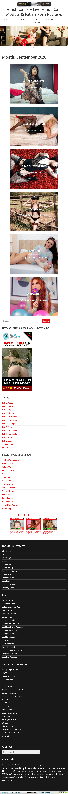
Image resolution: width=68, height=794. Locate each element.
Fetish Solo (7, 437)
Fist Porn (6, 699)
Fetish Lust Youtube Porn (12, 689)
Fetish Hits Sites (8, 686)
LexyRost (34, 251)
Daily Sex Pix (7, 679)
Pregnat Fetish (8, 578)
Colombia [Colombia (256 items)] (6, 768)
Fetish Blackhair (9, 410)
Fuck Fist (5, 640)
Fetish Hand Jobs (9, 423)
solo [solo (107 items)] (12, 777)
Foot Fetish (6, 564)
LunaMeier (34, 293)
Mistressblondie (34, 123)
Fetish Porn (7, 561)
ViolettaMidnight (9, 481)
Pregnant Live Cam (10, 653)
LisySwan (6, 494)
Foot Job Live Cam (9, 633)
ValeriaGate (7, 467)
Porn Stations (8, 716)
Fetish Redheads (9, 434)
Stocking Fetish (8, 584)
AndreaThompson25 (11, 460)
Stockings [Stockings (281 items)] (29, 777)
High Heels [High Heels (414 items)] (8, 771)
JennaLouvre (7, 484)
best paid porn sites (10, 669)
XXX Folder (7, 736)
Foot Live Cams (8, 637)
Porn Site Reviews (9, 713)
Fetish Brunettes (9, 416)
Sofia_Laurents (9, 487)
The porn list (7, 726)
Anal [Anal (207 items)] (4, 765)
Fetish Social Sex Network (13, 696)
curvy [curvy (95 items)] (17, 768)
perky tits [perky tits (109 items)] (19, 774)
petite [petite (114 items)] (24, 775)
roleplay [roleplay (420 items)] (30, 774)
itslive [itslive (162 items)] (24, 771)
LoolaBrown (7, 498)
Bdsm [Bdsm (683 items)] (14, 765)
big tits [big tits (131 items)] (21, 765)
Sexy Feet (6, 581)
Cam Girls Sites (8, 676)
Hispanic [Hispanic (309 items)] (18, 771)
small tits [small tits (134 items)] (8, 778)
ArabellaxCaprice (34, 166)
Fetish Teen (7, 441)
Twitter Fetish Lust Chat (12, 733)
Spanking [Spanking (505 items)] (19, 777)
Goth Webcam (8, 643)
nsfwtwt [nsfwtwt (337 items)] (13, 774)
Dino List (6, 683)
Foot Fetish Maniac (10, 630)
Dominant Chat (8, 603)
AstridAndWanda (10, 505)
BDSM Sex (6, 551)
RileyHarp (6, 508)
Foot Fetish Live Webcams (12, 627)
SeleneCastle (7, 463)
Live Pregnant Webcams (12, 650)
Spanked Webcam (9, 657)
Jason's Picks (7, 444)
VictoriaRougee (9, 491)
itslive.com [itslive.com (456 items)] (33, 771)
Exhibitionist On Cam (11, 607)
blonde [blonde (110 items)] (34, 765)
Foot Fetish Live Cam (10, 623)
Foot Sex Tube (8, 703)
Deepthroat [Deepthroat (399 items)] (25, 768)
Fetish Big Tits (8, 406)
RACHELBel (34, 208)
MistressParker (34, 81)
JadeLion (6, 477)
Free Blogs (6, 706)
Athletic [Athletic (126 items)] (8, 765)
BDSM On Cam (8, 600)
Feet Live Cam (7, 610)
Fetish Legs (6, 558)
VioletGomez (8, 501)
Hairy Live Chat (8, 647)
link (66, 763)
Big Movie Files (8, 673)
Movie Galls (7, 709)
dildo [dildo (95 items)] (32, 768)
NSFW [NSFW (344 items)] (5, 774)
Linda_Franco (8, 470)
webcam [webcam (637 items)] (7, 780)
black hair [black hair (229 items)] (27, 765)
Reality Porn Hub (9, 719)
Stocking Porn (8, 588)
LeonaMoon (7, 474)
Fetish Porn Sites (9, 693)
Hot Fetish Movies (9, 571)
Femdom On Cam (9, 613)
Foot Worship (7, 567)
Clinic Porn (6, 554)
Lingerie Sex (7, 574)
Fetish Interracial (9, 430)
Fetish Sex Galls (8, 620)
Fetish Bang (7, 617)
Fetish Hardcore (9, 427)
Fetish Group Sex (9, 420)
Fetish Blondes (8, 413)
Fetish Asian (7, 403)
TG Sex (5, 723)
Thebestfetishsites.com (12, 729)
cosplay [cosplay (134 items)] (13, 769)
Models (44, 88)
